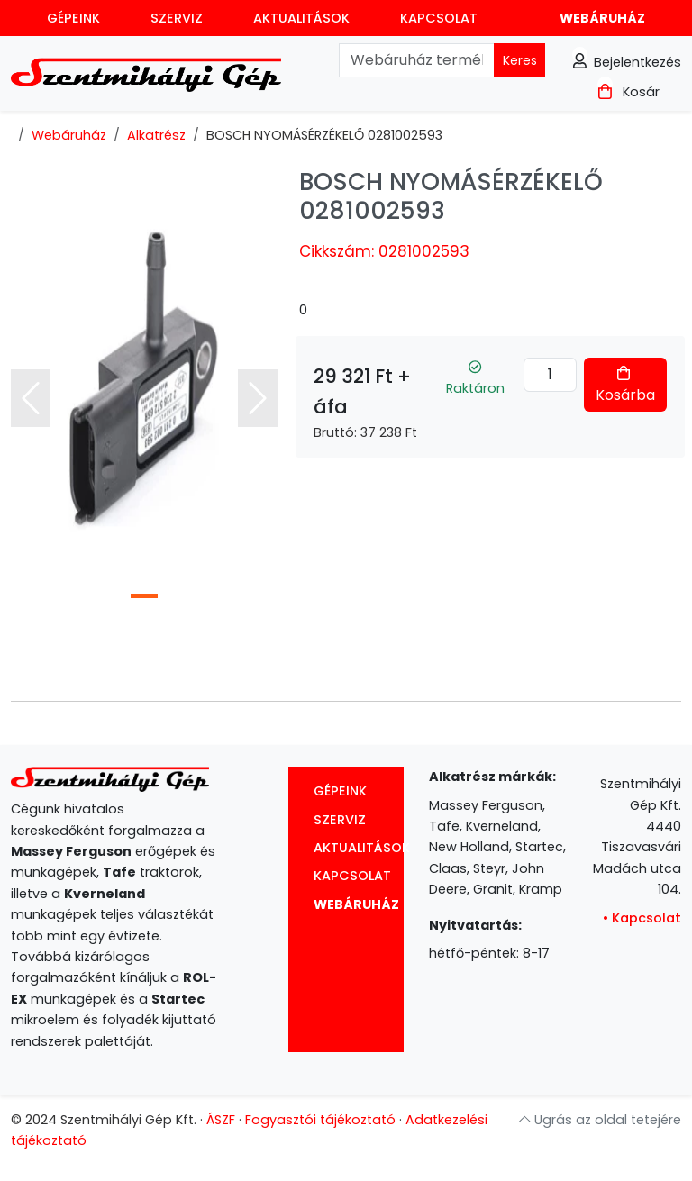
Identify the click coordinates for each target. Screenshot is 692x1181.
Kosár (628, 92)
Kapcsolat (439, 18)
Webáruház (602, 18)
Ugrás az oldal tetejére (600, 1120)
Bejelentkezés (626, 62)
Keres (520, 60)
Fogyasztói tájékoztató (320, 1120)
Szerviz (176, 18)
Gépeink (73, 18)
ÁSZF (220, 1120)
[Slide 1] (144, 596)
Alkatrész (156, 135)
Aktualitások (301, 18)
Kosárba (625, 385)
